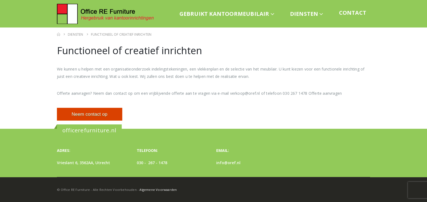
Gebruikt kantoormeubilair (224, 13)
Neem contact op (90, 114)
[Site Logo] (107, 14)
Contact (352, 12)
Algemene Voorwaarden (158, 190)
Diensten (304, 13)
